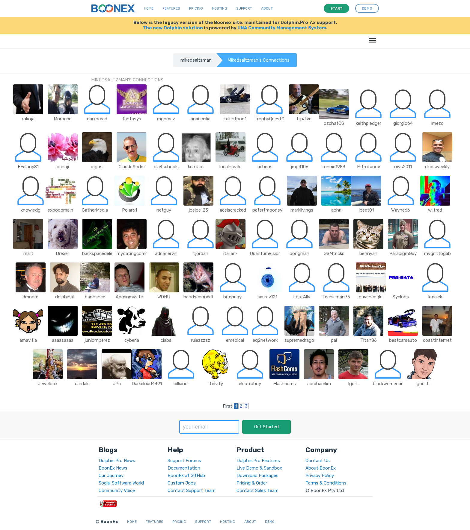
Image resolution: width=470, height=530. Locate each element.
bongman (299, 253)
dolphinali (65, 297)
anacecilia (200, 119)
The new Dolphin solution (173, 28)
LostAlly (301, 297)
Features (171, 8)
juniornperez (97, 340)
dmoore (30, 297)
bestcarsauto (403, 340)
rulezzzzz (200, 340)
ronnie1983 (334, 166)
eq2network (265, 340)
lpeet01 (366, 210)
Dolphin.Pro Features (258, 460)
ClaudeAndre (132, 166)
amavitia (28, 340)
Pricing (196, 8)
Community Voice (117, 490)
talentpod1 (235, 119)
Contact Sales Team (257, 490)
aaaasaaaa (62, 340)
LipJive (304, 119)
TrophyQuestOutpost (276, 119)
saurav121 (267, 297)
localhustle (230, 166)
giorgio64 (403, 123)
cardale (82, 383)
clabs (166, 340)
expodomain (60, 210)
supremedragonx (301, 340)
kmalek (435, 297)
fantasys (131, 119)
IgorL (353, 383)
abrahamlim (319, 383)
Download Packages (257, 475)
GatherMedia (95, 210)
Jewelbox (48, 383)
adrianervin (166, 253)
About (267, 8)
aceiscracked (233, 210)
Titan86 (368, 340)
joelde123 (198, 210)
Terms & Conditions (326, 483)
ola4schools (166, 166)
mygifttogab (437, 253)
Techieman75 (336, 297)
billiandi (181, 383)
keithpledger (368, 123)
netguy (163, 210)
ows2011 (403, 166)
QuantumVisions (267, 253)
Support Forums (184, 460)
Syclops (401, 297)
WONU (163, 297)
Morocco (63, 119)
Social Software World (121, 483)
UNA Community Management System (281, 28)
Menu (371, 37)
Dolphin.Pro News (117, 460)
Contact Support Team (192, 490)
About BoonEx (320, 468)
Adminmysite (129, 297)
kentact (196, 166)
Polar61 (129, 210)
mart (28, 253)
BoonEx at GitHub (186, 475)
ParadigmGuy (403, 253)
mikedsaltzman (196, 60)
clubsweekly (437, 166)
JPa (117, 383)
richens (264, 166)
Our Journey (111, 475)
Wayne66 (400, 210)
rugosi (97, 166)
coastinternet (437, 340)
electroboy (250, 383)
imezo (437, 123)
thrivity (215, 383)
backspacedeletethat (104, 253)
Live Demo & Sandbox (259, 468)
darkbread (97, 119)
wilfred (435, 210)
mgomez (166, 119)
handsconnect (198, 297)
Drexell (63, 253)
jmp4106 (299, 166)
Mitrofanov (368, 166)
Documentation (184, 468)
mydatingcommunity (138, 253)
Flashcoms (284, 383)
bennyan (368, 253)
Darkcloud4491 (147, 383)
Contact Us (317, 460)
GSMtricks (334, 253)
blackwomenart (389, 383)
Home (148, 8)
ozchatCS (334, 123)
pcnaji (63, 166)
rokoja (28, 119)
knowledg (30, 210)
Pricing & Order (251, 483)
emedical (235, 340)
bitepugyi (232, 297)
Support (244, 8)
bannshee (95, 297)
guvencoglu (370, 297)
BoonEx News (113, 468)
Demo (270, 522)
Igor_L (422, 383)
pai (334, 340)
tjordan (200, 253)
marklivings (301, 210)
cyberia (131, 340)
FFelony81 (28, 166)
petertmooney (267, 210)
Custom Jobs (182, 483)
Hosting (219, 8)
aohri (336, 210)
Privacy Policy (319, 475)
